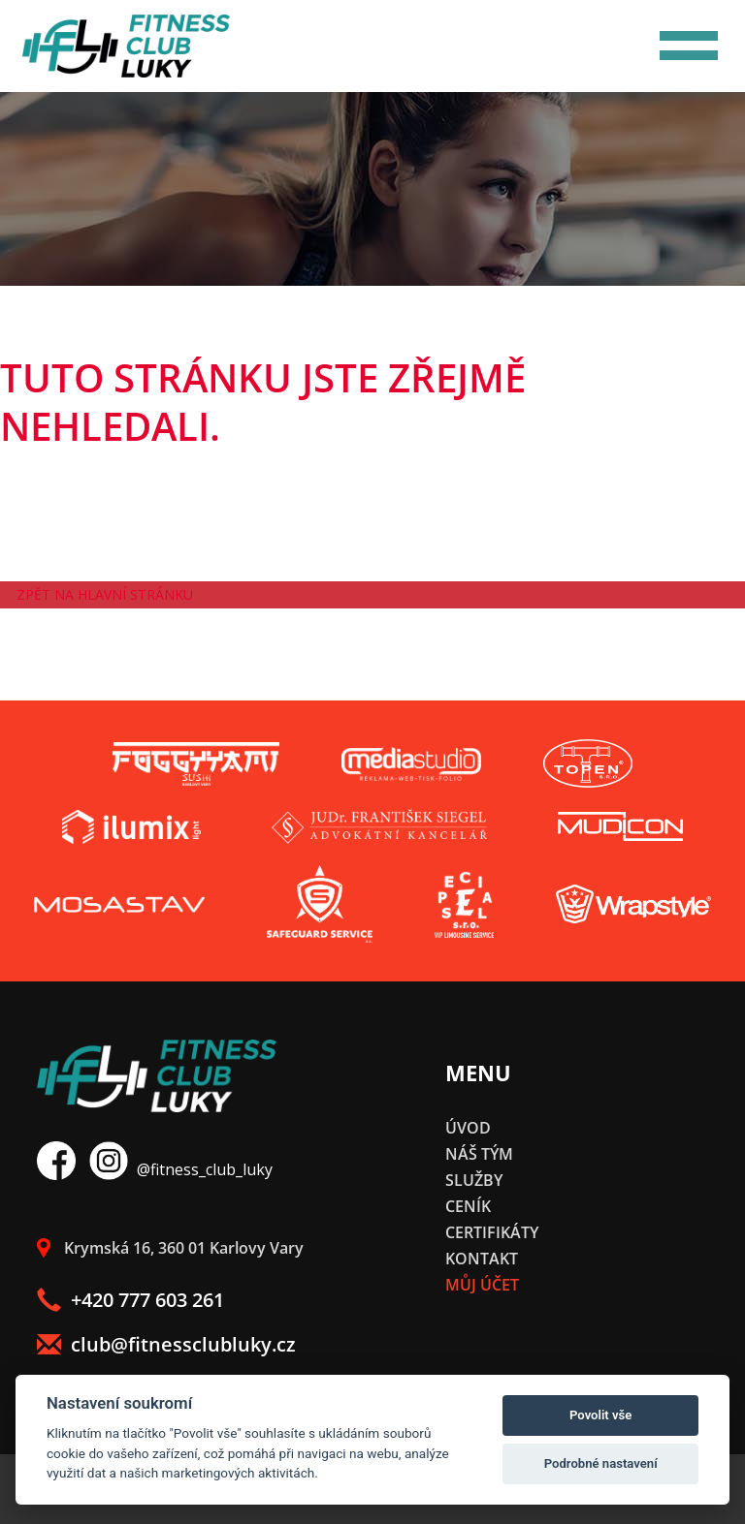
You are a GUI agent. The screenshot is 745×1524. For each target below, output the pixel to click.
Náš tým (479, 1154)
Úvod (468, 1127)
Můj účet (482, 1284)
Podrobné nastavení (601, 1463)
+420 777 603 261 (130, 1300)
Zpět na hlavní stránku (104, 594)
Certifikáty (491, 1232)
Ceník (468, 1206)
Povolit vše (600, 1415)
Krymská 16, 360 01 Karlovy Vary (170, 1248)
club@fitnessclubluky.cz (166, 1344)
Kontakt (481, 1258)
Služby (473, 1180)
